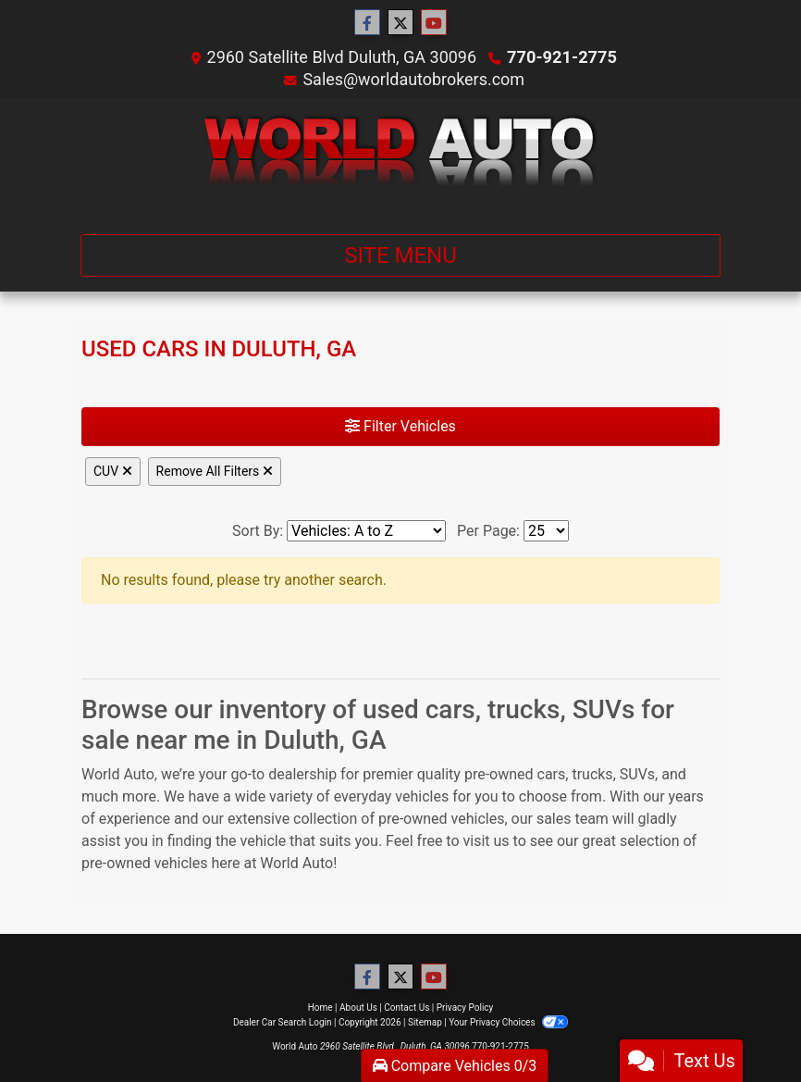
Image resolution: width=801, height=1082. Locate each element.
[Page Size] (546, 530)
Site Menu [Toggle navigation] (400, 255)
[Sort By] (366, 530)
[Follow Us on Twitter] (400, 23)
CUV (112, 471)
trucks (592, 774)
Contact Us (406, 1007)
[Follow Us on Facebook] (367, 23)
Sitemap (425, 1022)
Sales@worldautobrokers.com (413, 79)
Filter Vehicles (400, 426)
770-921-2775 (562, 57)
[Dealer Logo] (401, 159)
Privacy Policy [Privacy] (465, 1007)
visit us (486, 841)
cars (551, 774)
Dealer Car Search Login (282, 1022)
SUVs (637, 774)
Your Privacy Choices (508, 1022)
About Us (358, 1007)
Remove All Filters (214, 471)
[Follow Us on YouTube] (434, 23)
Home (320, 1007)
